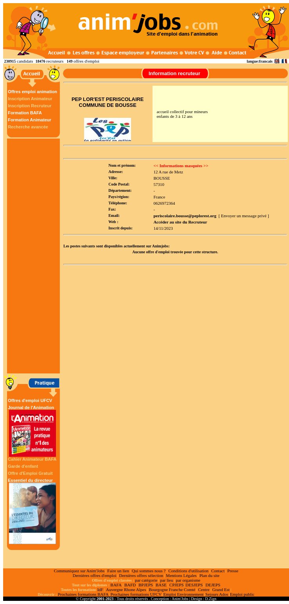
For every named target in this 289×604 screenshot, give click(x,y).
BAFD (130, 584)
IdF (100, 589)
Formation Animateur (29, 119)
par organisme (188, 580)
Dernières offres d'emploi (95, 575)
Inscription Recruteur (29, 105)
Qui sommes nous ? (148, 570)
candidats (25, 61)
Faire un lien (118, 570)
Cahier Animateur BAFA (32, 459)
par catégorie (146, 580)
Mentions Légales (181, 575)
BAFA (116, 584)
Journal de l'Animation (32, 431)
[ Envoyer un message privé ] (244, 215)
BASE (161, 584)
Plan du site (209, 575)
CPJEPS (176, 584)
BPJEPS (145, 584)
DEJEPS (212, 584)
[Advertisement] (34, 256)
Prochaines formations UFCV (136, 594)
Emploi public (242, 594)
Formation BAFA (25, 112)
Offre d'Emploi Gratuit (30, 473)
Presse (232, 570)
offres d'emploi (86, 61)
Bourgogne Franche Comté (172, 589)
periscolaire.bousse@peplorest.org (184, 215)
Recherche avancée (28, 126)
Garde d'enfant (23, 466)
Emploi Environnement (183, 594)
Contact (217, 570)
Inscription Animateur (30, 98)
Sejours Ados (216, 594)
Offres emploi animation (32, 91)
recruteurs (54, 61)
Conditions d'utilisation (188, 570)
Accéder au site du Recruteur (180, 222)
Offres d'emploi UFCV (30, 400)
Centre (203, 589)
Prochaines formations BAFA (83, 594)
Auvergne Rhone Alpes (126, 589)
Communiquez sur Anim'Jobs (79, 570)
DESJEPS (194, 584)
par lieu (166, 580)
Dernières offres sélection (141, 575)
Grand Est (221, 589)
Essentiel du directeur (32, 511)
